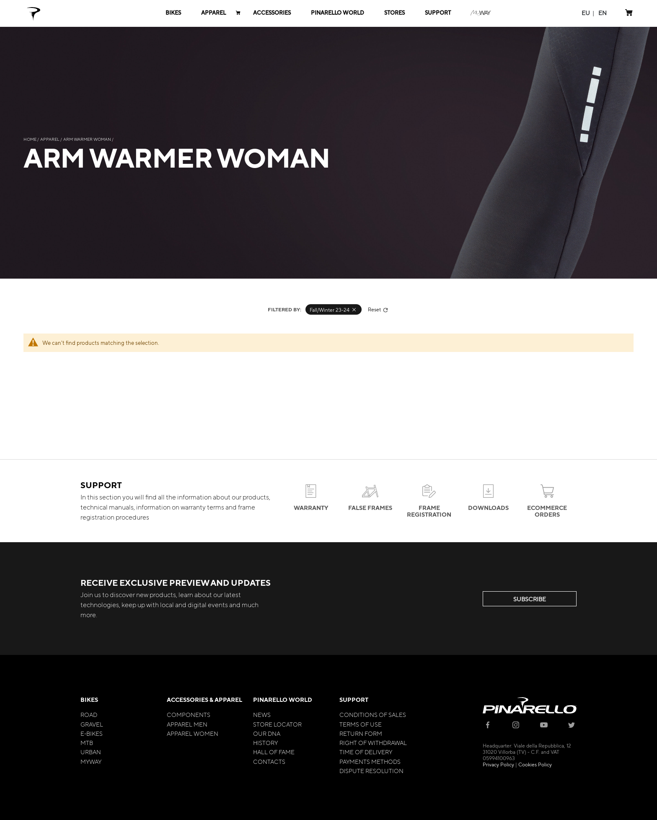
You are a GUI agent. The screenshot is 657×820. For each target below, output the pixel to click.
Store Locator (277, 724)
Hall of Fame (274, 751)
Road (88, 714)
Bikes (89, 700)
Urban (90, 751)
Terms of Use (360, 724)
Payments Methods (370, 761)
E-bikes (91, 733)
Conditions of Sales (372, 714)
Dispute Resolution (371, 770)
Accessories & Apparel (204, 700)
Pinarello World (282, 700)
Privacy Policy (498, 764)
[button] (586, 12)
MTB (86, 742)
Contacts (269, 761)
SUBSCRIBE (529, 599)
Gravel (91, 724)
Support (353, 700)
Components (188, 714)
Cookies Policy (535, 764)
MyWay (90, 761)
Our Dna (266, 733)
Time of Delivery (365, 751)
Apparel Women (192, 733)
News (262, 714)
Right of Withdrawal (373, 742)
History (265, 742)
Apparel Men (187, 724)
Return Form (360, 733)
